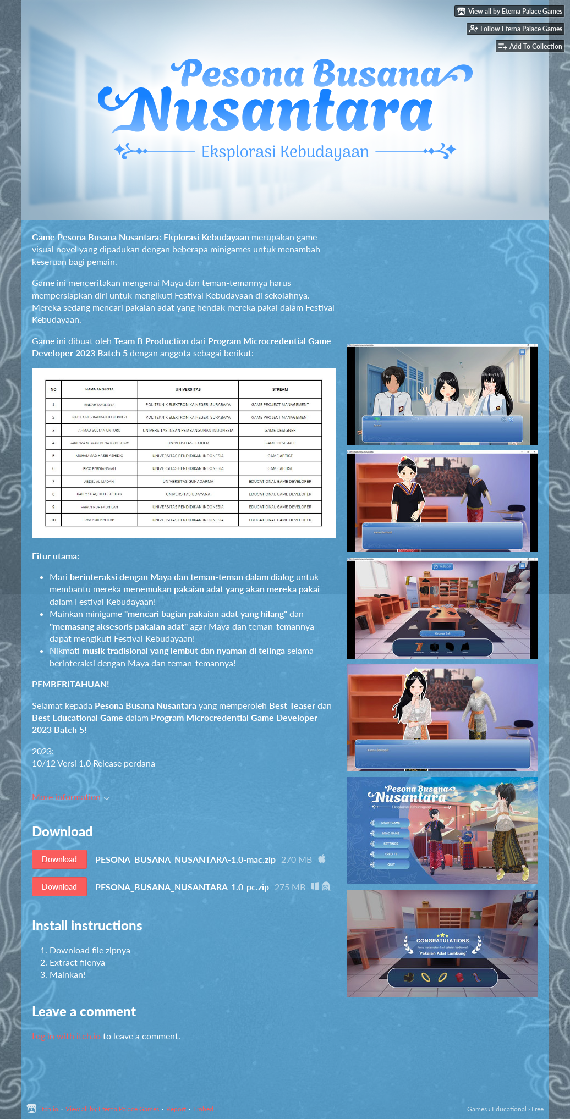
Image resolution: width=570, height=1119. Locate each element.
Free (537, 1109)
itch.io (49, 1109)
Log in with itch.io (66, 1035)
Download (59, 859)
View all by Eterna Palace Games (112, 1109)
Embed (203, 1109)
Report (176, 1109)
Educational (509, 1109)
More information (71, 796)
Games (477, 1109)
